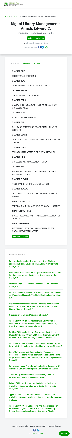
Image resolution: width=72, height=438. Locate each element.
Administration (41, 426)
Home (7, 17)
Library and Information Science (37, 43)
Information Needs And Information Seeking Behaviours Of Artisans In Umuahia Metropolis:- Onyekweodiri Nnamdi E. (34, 367)
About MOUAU (30, 426)
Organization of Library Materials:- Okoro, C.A (28, 315)
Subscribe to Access (36, 38)
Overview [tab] (15, 63)
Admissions (20, 426)
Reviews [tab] (26, 63)
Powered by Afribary (36, 433)
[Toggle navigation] (66, 4)
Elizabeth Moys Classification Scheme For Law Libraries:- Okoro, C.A (33, 285)
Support (64, 433)
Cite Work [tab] (38, 63)
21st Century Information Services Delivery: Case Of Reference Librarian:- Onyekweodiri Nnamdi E (31, 376)
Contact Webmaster (54, 426)
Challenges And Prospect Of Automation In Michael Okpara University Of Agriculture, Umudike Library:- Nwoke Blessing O (35, 344)
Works (16, 17)
